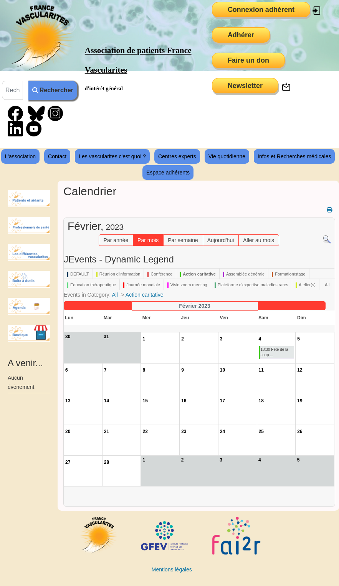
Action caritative (145, 295)
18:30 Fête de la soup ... (274, 352)
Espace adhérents (168, 172)
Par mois (148, 240)
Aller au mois (258, 240)
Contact (57, 156)
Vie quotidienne (226, 156)
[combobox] (12, 90)
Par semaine (183, 240)
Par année (116, 240)
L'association (20, 156)
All (115, 295)
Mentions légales (172, 569)
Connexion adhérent (261, 9)
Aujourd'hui (220, 240)
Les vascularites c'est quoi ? (112, 156)
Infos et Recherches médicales (294, 156)
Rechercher (52, 90)
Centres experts (177, 156)
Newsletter (245, 86)
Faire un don (248, 60)
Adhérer (241, 35)
